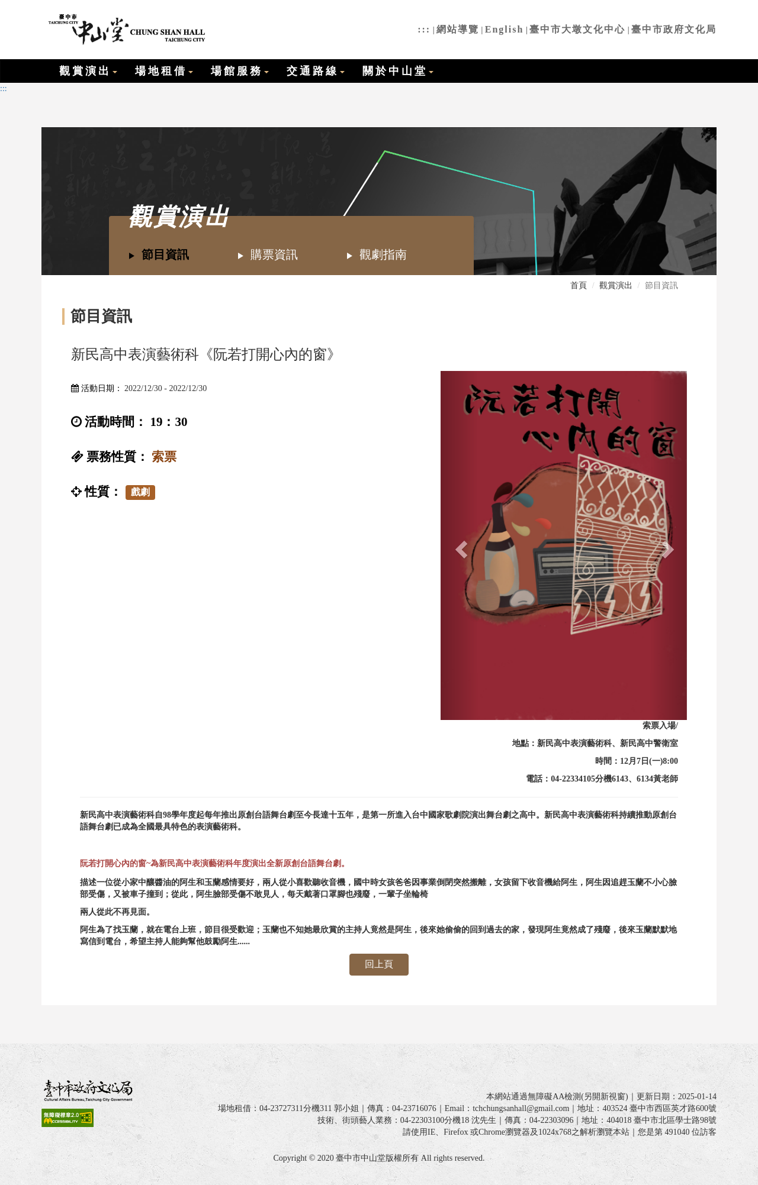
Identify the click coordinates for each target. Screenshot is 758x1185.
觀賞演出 (88, 71)
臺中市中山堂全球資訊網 (125, 29)
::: (424, 29)
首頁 (578, 285)
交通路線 (316, 71)
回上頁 (379, 964)
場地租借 (164, 71)
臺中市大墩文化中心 (577, 29)
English (504, 29)
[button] (459, 545)
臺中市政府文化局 (674, 29)
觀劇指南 (376, 254)
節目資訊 (158, 254)
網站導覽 (457, 29)
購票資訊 (267, 254)
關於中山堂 (397, 71)
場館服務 (240, 71)
